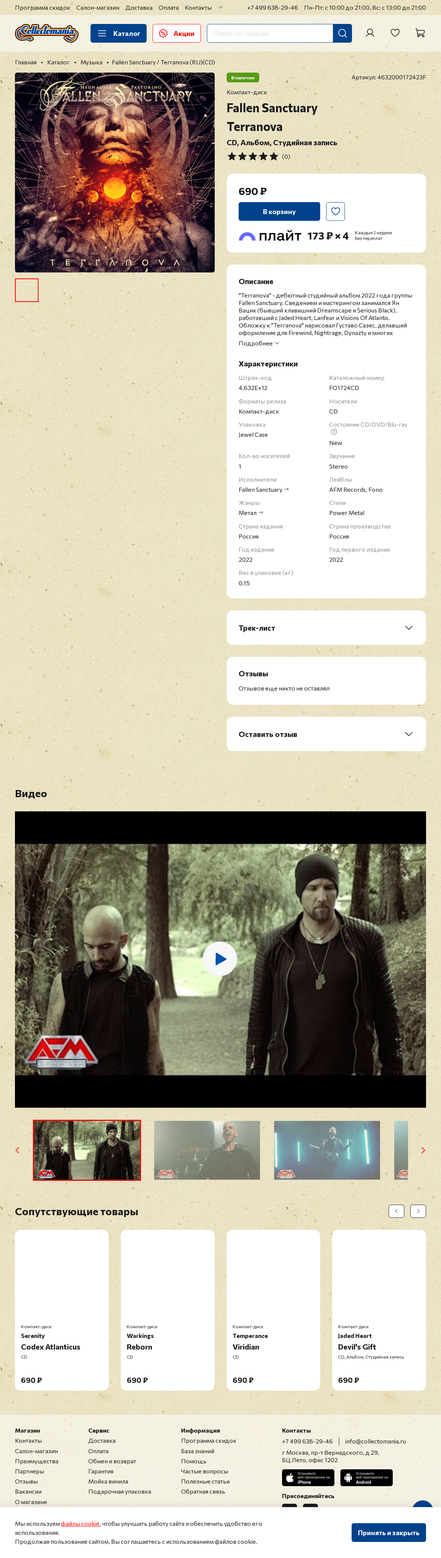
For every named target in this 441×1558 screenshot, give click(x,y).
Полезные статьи (205, 1481)
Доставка (139, 7)
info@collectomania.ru (375, 1441)
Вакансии (28, 1491)
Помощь (193, 1460)
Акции (177, 33)
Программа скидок (42, 7)
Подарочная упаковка (119, 1491)
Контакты (198, 7)
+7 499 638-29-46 (272, 7)
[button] (87, 1150)
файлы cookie (80, 1523)
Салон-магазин (97, 7)
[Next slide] (423, 1150)
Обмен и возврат (112, 1460)
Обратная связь (203, 1491)
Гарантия (100, 1471)
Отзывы (26, 1481)
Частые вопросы (204, 1471)
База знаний (197, 1450)
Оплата (169, 7)
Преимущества (36, 1460)
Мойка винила (108, 1481)
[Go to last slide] (18, 1150)
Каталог (118, 33)
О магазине (31, 1501)
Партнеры (29, 1471)
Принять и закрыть (389, 1532)
